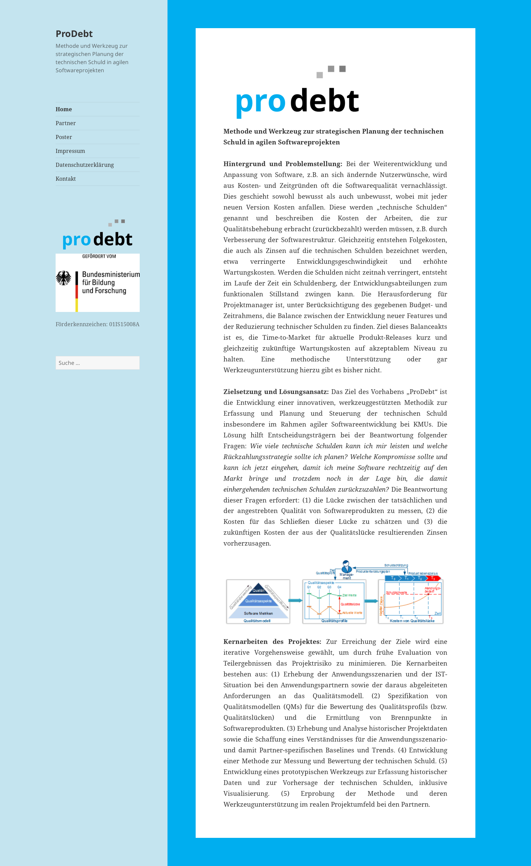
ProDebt (74, 33)
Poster (64, 137)
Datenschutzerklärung (85, 165)
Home (64, 109)
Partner (66, 123)
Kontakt (66, 178)
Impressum (70, 151)
